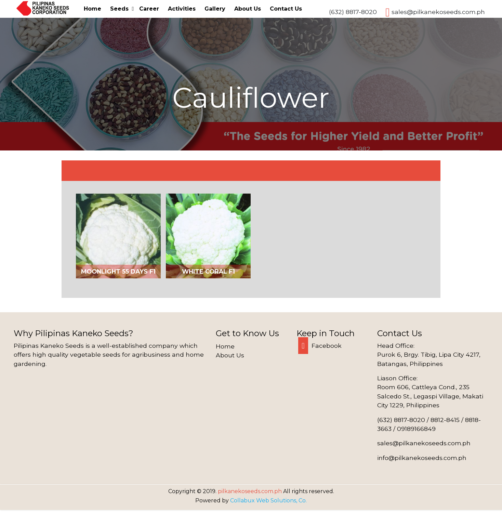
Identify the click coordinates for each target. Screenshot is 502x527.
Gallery (214, 8)
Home (92, 8)
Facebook (320, 345)
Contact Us (286, 8)
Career (149, 8)
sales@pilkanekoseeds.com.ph (438, 11)
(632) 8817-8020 (353, 11)
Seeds (119, 8)
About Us (247, 8)
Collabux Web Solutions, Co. (268, 500)
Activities (182, 8)
